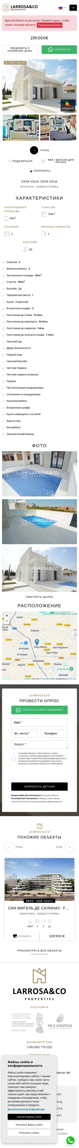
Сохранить (22, 936)
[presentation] (37, 775)
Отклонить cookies (29, 1132)
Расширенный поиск (49, 25)
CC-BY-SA (71, 679)
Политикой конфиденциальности (52, 758)
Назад (39, 150)
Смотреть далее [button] (39, 596)
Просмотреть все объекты (39, 950)
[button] (20, 161)
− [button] (7, 621)
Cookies (62, 1133)
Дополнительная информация (26, 1109)
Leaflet (27, 679)
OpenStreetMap (48, 679)
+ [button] (7, 616)
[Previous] (14, 847)
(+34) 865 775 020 (39, 1047)
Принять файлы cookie (29, 1116)
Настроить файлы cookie (29, 1124)
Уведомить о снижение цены (20, 49)
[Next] (65, 847)
